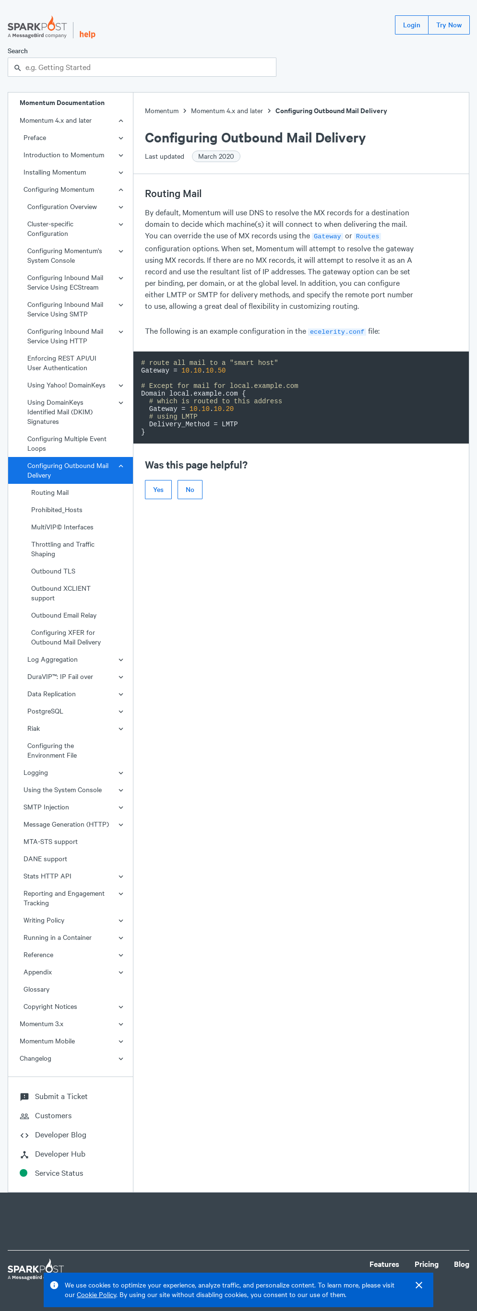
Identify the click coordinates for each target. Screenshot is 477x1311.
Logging (36, 772)
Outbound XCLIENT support (61, 593)
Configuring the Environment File (52, 750)
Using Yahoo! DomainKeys (66, 384)
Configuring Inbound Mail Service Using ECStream (65, 282)
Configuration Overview (62, 206)
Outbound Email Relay (63, 615)
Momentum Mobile (47, 1040)
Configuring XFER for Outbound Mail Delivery (66, 637)
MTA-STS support (51, 841)
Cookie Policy (96, 1294)
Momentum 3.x (41, 1023)
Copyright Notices (50, 1006)
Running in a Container (58, 937)
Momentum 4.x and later (56, 120)
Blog (461, 1264)
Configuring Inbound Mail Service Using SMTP (65, 309)
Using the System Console (63, 789)
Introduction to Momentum (64, 154)
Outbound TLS (53, 570)
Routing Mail (50, 492)
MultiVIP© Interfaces (62, 526)
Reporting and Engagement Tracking (64, 898)
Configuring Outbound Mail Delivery (67, 470)
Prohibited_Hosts (57, 509)
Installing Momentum (55, 171)
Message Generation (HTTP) (66, 824)
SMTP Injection (46, 806)
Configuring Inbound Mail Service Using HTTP (65, 336)
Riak (33, 728)
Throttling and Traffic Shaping (63, 548)
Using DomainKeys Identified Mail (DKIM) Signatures (60, 412)
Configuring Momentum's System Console (64, 255)
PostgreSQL (45, 710)
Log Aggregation (52, 659)
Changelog (35, 1058)
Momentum (162, 110)
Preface (35, 137)
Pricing (427, 1264)
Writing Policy (44, 920)
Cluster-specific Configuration (50, 228)
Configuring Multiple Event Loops (67, 443)
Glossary (36, 989)
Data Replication (51, 693)
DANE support (45, 858)
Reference (38, 954)
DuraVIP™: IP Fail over (60, 676)
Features (384, 1264)
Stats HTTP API (48, 875)
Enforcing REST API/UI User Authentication (61, 362)
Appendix (38, 971)
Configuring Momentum (59, 189)
